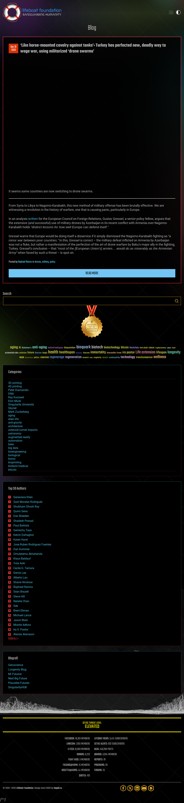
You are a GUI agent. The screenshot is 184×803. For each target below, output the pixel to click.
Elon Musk (14, 401)
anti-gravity (15, 422)
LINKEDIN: (70, 744)
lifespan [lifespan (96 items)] (161, 352)
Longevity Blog (17, 669)
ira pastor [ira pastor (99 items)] (128, 352)
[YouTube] (144, 788)
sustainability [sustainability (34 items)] (114, 358)
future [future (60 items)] (30, 352)
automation (15, 440)
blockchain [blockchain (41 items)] (134, 347)
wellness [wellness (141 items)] (159, 357)
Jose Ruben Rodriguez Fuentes (32, 544)
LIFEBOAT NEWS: (101, 738)
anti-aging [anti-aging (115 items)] (39, 347)
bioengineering (17, 451)
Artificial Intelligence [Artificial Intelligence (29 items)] (55, 348)
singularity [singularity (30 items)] (97, 358)
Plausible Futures (18, 683)
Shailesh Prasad (23, 520)
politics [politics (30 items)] (36, 358)
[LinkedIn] (137, 788)
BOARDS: (98, 754)
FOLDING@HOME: (70, 765)
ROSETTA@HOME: (70, 770)
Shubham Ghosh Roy (26, 506)
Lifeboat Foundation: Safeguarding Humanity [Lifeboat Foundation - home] (83, 12)
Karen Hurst (20, 539)
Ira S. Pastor (20, 629)
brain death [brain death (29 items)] (144, 348)
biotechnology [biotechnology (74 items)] (112, 347)
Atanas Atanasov (23, 634)
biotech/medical (18, 466)
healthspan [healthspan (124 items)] (67, 352)
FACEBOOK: (70, 738)
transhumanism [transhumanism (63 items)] (144, 357)
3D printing (15, 383)
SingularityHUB (17, 687)
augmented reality (19, 437)
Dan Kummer (21, 549)
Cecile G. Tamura (23, 568)
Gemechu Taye (22, 530)
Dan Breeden (21, 516)
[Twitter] (130, 788)
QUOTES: (82, 775)
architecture (15, 426)
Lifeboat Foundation (24, 788)
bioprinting (14, 462)
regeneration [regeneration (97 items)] (73, 357)
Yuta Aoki (19, 563)
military (45, 262)
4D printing (15, 386)
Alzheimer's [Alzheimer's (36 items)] (26, 348)
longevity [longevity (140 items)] (174, 352)
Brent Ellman (21, 610)
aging (11, 415)
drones (38, 262)
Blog (92, 28)
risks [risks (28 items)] (91, 358)
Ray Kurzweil (16, 397)
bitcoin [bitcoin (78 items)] (125, 347)
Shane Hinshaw (23, 582)
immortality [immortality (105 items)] (98, 352)
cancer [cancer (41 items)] (151, 347)
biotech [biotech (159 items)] (97, 347)
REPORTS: (98, 759)
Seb (15, 606)
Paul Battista (21, 525)
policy (52, 262)
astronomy (14, 433)
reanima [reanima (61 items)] (44, 357)
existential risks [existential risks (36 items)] (11, 353)
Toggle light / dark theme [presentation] (178, 12)
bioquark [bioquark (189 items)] (83, 347)
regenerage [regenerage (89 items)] (57, 357)
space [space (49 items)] (105, 357)
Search (177, 301)
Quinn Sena (20, 511)
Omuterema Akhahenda (27, 554)
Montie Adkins (22, 624)
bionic (12, 458)
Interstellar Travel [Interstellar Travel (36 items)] (114, 353)
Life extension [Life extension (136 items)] (145, 352)
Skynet (12, 408)
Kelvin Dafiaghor (23, 535)
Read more (92, 273)
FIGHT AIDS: (73, 759)
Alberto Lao (20, 577)
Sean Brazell (21, 591)
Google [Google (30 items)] (44, 353)
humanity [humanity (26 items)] (79, 353)
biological (14, 455)
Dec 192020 (13, 48)
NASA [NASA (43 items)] (21, 357)
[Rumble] (151, 788)
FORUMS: (98, 770)
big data (13, 448)
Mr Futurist (15, 674)
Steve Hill (19, 596)
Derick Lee (19, 572)
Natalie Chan (21, 601)
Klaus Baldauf (22, 558)
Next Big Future (17, 678)
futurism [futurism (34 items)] (38, 353)
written (32, 219)
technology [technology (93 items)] (128, 357)
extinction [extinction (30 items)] (23, 353)
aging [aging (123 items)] (14, 347)
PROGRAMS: (99, 765)
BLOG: (96, 749)
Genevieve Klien (23, 497)
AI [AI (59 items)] (20, 347)
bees (11, 444)
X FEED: (71, 749)
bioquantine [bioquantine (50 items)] (70, 347)
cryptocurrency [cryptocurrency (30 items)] (160, 348)
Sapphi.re (58, 788)
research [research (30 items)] (85, 358)
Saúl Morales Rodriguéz (28, 502)
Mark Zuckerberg (18, 411)
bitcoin (12, 469)
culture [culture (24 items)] (169, 348)
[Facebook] (123, 788)
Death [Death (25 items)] (173, 348)
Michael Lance (22, 615)
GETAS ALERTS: (101, 744)
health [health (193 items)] (53, 352)
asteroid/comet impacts (22, 430)
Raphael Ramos (25, 262)
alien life (13, 419)
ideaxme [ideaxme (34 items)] (86, 353)
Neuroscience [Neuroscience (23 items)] (29, 358)
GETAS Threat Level (92, 725)
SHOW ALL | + (13, 639)
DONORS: (81, 754)
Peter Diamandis (18, 390)
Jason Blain (20, 620)
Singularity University (21, 404)
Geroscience (15, 665)
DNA (11, 393)
